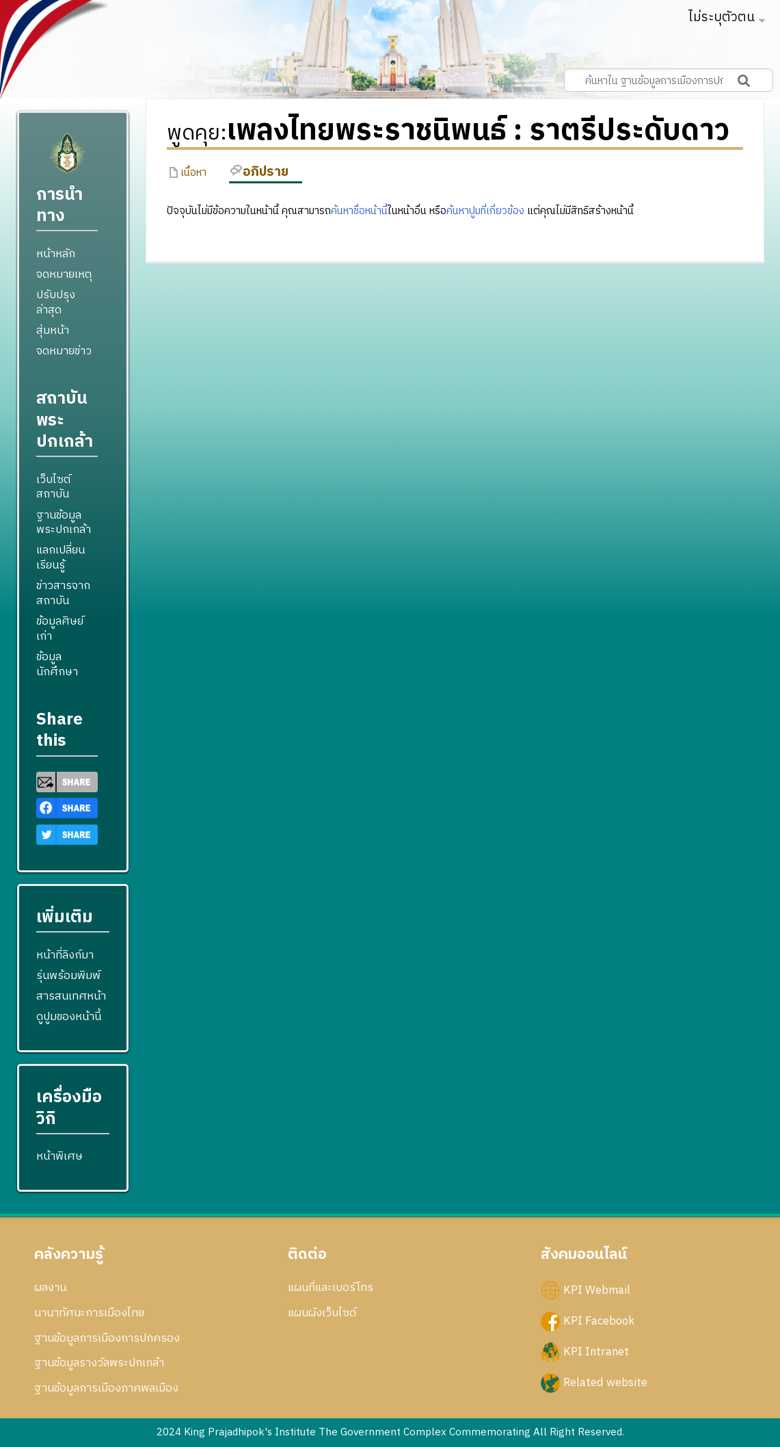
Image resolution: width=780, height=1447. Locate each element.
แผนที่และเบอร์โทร (330, 1287)
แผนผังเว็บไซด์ (322, 1312)
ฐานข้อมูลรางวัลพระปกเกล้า (99, 1362)
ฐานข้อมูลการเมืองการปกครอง (107, 1338)
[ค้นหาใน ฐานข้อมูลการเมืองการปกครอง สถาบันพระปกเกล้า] (668, 80)
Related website (605, 1382)
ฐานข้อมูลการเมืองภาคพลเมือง (106, 1388)
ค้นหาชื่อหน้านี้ (359, 211)
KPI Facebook (598, 1321)
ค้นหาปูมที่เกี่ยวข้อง (485, 211)
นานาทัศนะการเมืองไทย (89, 1312)
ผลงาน (50, 1287)
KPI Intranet (596, 1351)
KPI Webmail (596, 1290)
